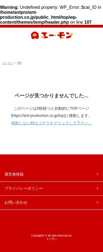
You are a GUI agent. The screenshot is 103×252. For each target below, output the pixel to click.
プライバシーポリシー (23, 188)
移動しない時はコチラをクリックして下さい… (51, 123)
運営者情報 (14, 174)
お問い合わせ (15, 202)
